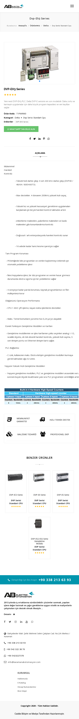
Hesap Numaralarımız (27, 687)
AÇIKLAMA (40, 153)
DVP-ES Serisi (62, 494)
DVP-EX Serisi (39, 494)
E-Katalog (22, 682)
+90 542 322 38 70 (16, 649)
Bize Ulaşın (22, 691)
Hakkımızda (23, 678)
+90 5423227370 (16, 655)
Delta (17, 117)
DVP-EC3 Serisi (17, 494)
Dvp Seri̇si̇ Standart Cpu (34, 117)
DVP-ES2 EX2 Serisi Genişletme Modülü (39, 541)
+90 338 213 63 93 (55, 579)
